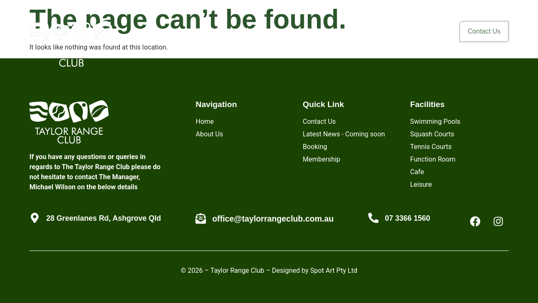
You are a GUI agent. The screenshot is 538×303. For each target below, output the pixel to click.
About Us (198, 30)
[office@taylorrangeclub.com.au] (200, 218)
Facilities (368, 30)
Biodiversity (312, 30)
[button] (367, 30)
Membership (253, 30)
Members (421, 30)
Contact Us (480, 33)
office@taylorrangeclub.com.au (273, 218)
